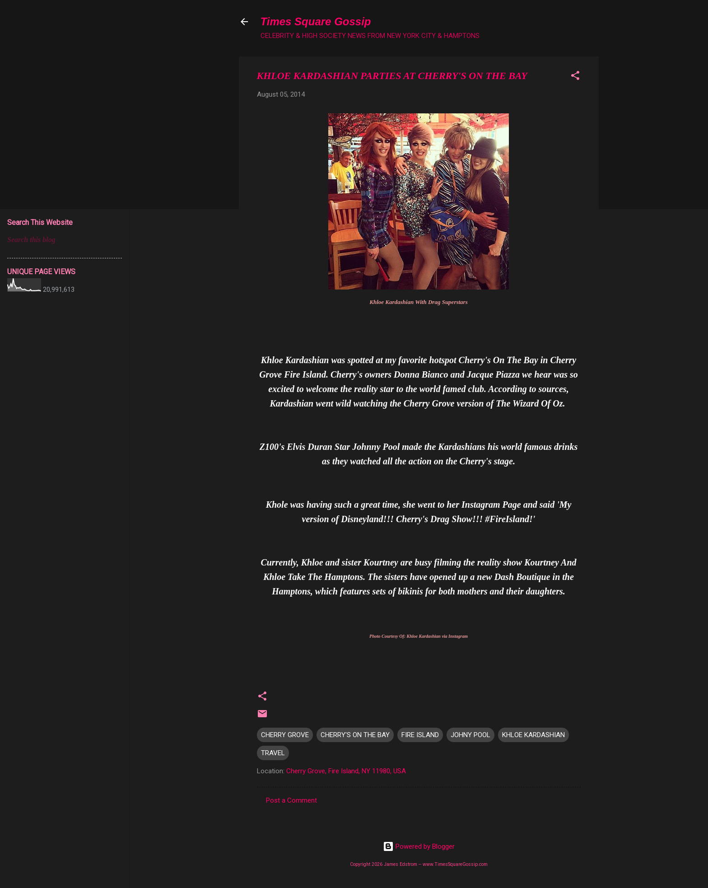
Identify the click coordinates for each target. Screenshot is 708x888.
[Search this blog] (64, 240)
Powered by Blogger (419, 846)
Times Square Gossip (316, 21)
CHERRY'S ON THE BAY (355, 735)
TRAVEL (273, 753)
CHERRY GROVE (285, 735)
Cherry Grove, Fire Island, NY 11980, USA (346, 771)
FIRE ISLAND (420, 735)
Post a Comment (291, 800)
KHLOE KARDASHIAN (533, 735)
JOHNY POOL (470, 735)
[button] (575, 77)
